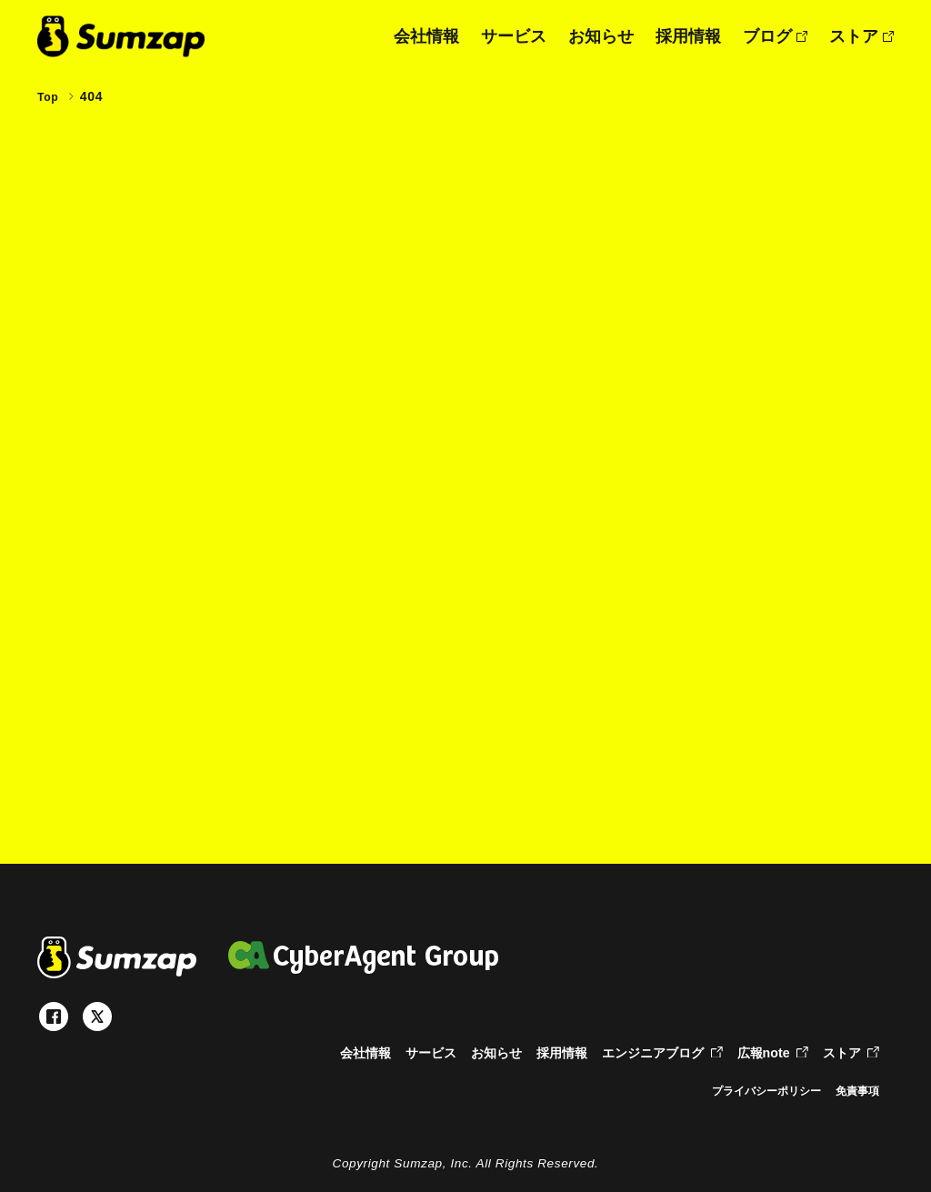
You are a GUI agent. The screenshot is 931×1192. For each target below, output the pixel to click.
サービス (513, 36)
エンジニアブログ (651, 1052)
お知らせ (601, 36)
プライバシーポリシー (750, 1090)
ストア (861, 36)
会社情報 (426, 36)
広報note (768, 1052)
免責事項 (853, 1090)
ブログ (775, 36)
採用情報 (688, 36)
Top (49, 96)
